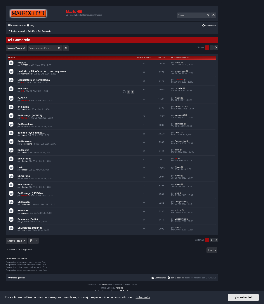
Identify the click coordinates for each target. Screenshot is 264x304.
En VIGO (22, 98)
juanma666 (180, 115)
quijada (24, 213)
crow (23, 230)
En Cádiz (23, 88)
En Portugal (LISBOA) (30, 193)
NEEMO (24, 65)
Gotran (24, 152)
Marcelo (25, 100)
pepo (23, 109)
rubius (177, 62)
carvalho (179, 88)
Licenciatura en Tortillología (34, 80)
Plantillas (119, 288)
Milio (177, 193)
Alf (22, 82)
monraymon (26, 74)
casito (177, 132)
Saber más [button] (143, 297)
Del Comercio (18, 40)
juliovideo (179, 124)
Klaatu (177, 98)
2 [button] (211, 47)
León (20, 167)
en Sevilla (23, 106)
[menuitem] (30, 25)
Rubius (22, 62)
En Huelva (23, 150)
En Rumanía (25, 141)
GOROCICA (180, 106)
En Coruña (24, 176)
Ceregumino (26, 144)
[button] (216, 47)
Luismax (179, 80)
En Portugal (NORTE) (30, 115)
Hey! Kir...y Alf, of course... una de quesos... (43, 71)
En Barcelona (25, 124)
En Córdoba (24, 158)
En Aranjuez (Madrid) (30, 227)
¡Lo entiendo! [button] (243, 297)
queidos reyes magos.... (31, 132)
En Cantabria (25, 184)
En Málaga (23, 201)
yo (22, 222)
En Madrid (23, 210)
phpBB (104, 285)
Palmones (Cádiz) (28, 219)
